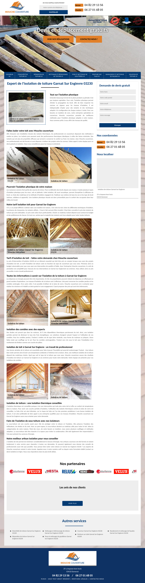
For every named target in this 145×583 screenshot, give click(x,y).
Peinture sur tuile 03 (96, 75)
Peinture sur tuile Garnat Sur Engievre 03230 (90, 535)
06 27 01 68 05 (93, 10)
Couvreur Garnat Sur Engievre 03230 (89, 531)
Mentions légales (80, 579)
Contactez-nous (97, 579)
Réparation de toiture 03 (39, 75)
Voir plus (72, 503)
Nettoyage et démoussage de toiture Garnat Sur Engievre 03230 (57, 532)
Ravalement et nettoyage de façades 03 (115, 75)
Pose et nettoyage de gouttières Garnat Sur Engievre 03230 (58, 537)
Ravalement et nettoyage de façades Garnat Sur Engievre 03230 (122, 532)
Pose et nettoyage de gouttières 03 (79, 75)
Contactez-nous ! (89, 39)
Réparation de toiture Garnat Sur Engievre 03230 (23, 537)
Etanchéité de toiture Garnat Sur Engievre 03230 (26, 532)
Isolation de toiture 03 (133, 75)
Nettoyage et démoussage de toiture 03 (58, 75)
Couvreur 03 (9, 75)
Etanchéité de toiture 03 (23, 75)
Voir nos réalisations (58, 39)
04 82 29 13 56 (93, 5)
